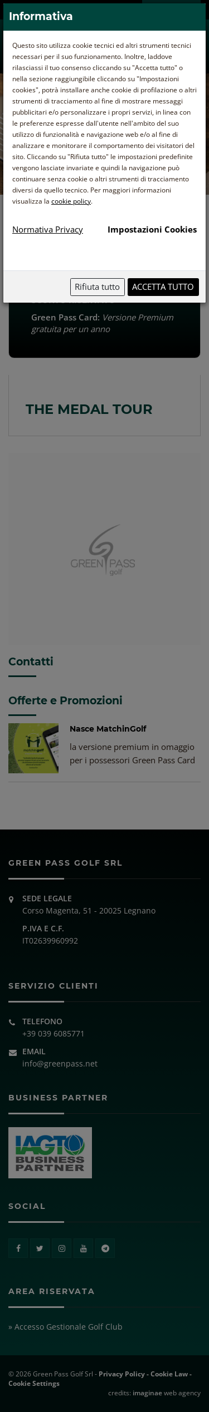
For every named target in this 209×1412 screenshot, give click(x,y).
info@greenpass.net (60, 1063)
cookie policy (71, 201)
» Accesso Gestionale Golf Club (65, 1326)
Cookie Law (169, 1374)
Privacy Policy (122, 1374)
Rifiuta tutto (97, 286)
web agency (167, 1393)
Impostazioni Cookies (152, 229)
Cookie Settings (34, 1383)
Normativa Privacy (47, 229)
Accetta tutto (163, 286)
